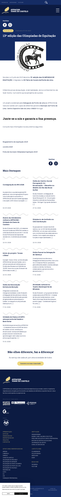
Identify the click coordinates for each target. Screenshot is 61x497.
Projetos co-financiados (10, 399)
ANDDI (33, 108)
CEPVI (4, 472)
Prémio (5, 418)
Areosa (5, 451)
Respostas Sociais (8, 438)
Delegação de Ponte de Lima (34, 103)
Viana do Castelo (8, 457)
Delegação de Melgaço (10, 459)
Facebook (5, 2)
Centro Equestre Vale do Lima (18, 108)
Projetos (6, 440)
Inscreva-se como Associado (30, 363)
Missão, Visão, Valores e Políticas (42, 436)
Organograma (36, 434)
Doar (33, 457)
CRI (4, 476)
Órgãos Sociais (7, 436)
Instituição (35, 432)
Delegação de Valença (10, 468)
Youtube (20, 2)
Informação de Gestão (39, 442)
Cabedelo (6, 453)
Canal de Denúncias (38, 444)
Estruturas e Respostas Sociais (12, 449)
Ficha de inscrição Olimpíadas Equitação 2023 (20, 152)
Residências (6, 470)
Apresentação (7, 432)
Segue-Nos (35, 462)
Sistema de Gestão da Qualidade (42, 440)
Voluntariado (36, 453)
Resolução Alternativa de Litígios (35, 489)
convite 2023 (8, 147)
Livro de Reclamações (52, 489)
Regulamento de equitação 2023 (15, 142)
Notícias (5, 434)
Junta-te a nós (36, 449)
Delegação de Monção (10, 461)
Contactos (6, 442)
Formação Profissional (10, 478)
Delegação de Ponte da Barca (12, 463)
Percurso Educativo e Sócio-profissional (45, 438)
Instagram (13, 2)
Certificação (7, 408)
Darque (5, 455)
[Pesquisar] (46, 2)
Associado (35, 455)
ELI (4, 474)
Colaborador (36, 451)
